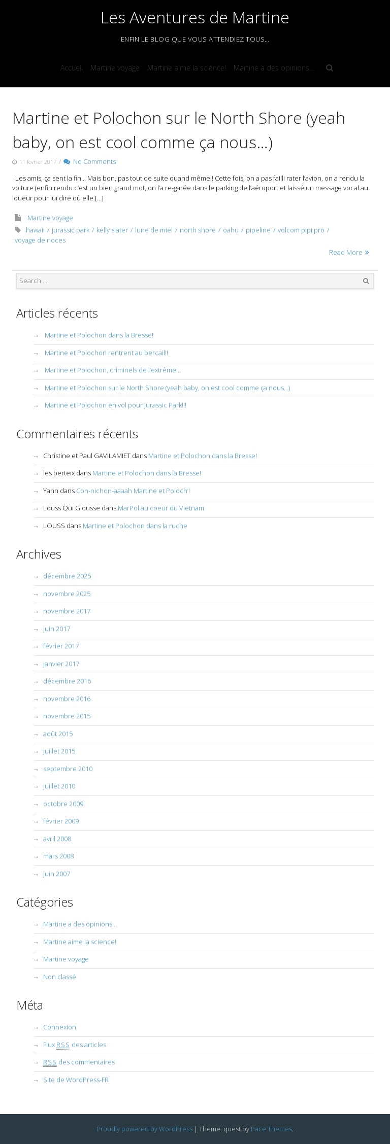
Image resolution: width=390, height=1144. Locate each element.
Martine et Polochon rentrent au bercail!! (106, 352)
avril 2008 (57, 838)
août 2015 (58, 733)
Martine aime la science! (186, 68)
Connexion (59, 1026)
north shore (198, 229)
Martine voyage (115, 68)
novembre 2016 (66, 698)
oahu (231, 229)
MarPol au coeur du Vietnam (161, 507)
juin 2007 (56, 873)
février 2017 (61, 645)
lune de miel (154, 229)
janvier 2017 (61, 663)
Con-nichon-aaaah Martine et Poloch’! (133, 490)
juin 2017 (56, 628)
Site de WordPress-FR (76, 1079)
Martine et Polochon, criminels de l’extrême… (113, 369)
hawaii (35, 229)
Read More (346, 252)
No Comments (89, 161)
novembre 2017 (66, 610)
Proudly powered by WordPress (144, 1128)
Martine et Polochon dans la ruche (135, 525)
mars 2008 (58, 855)
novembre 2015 (66, 715)
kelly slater (112, 229)
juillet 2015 (59, 750)
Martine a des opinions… (274, 68)
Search (366, 281)
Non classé (59, 976)
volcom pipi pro (301, 229)
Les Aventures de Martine (195, 17)
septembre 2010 (67, 768)
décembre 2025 (67, 575)
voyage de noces (40, 240)
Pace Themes (271, 1128)
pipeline (258, 229)
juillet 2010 (59, 785)
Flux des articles (74, 1044)
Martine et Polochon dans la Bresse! (99, 334)
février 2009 (61, 820)
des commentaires (79, 1061)
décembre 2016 (67, 680)
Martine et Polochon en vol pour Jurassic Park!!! (115, 404)
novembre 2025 (66, 593)
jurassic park (70, 229)
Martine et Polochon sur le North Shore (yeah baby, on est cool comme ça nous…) (167, 387)
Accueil (71, 68)
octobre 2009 (63, 803)
